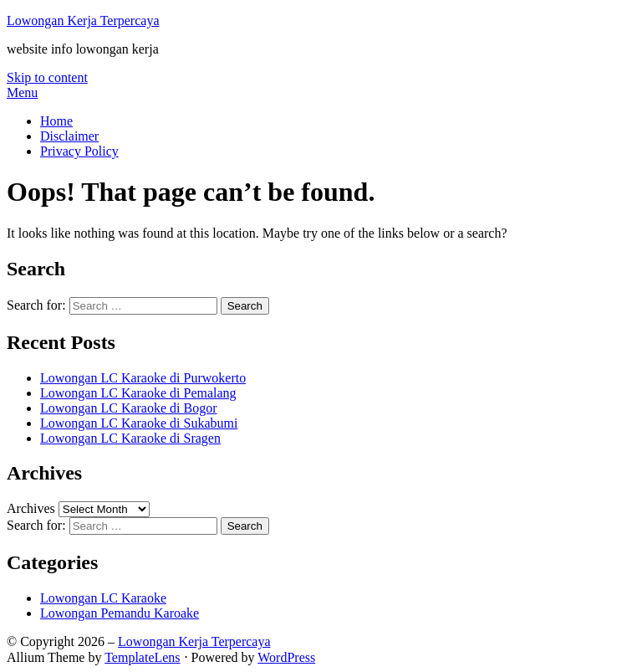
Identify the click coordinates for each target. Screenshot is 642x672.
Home (56, 121)
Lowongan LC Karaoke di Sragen (130, 438)
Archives (31, 508)
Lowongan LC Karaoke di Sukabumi (138, 423)
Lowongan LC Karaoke (103, 598)
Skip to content (47, 77)
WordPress (286, 657)
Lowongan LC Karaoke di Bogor (128, 408)
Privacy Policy (79, 151)
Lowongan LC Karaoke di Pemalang (138, 393)
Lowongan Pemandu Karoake (119, 613)
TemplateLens (142, 657)
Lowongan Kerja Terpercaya (83, 20)
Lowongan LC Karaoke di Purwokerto (143, 378)
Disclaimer (69, 136)
